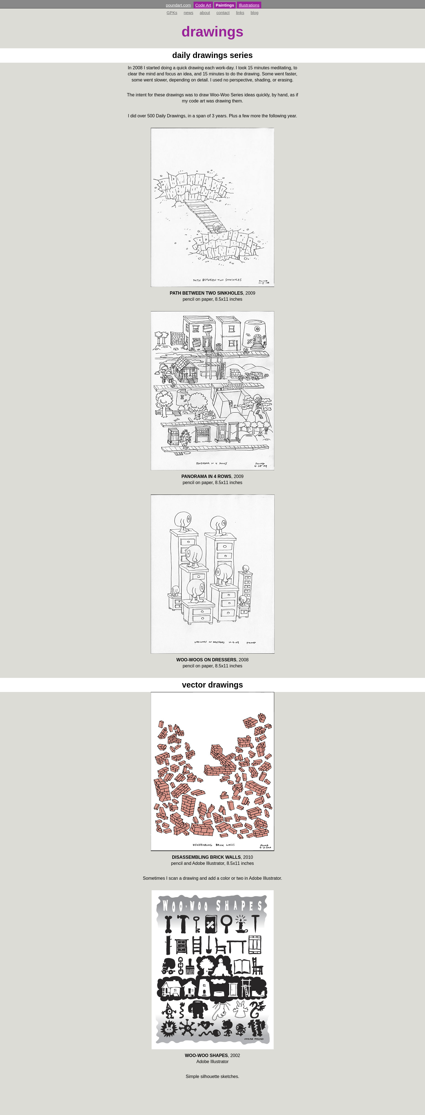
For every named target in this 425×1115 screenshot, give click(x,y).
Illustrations (249, 5)
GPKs (172, 12)
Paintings (225, 5)
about (205, 12)
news (188, 12)
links (240, 12)
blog (254, 12)
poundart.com (178, 5)
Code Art (203, 5)
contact (223, 12)
